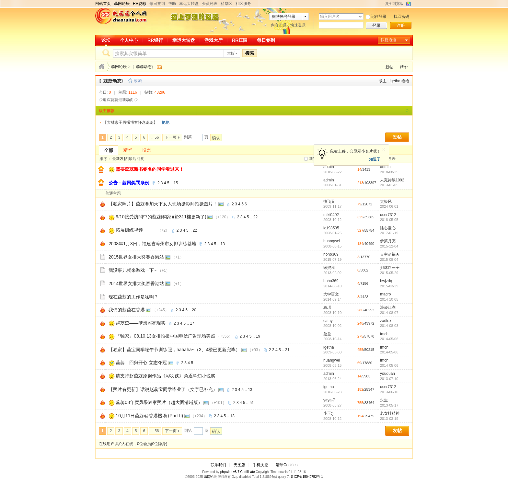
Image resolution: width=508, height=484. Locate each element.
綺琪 (327, 307)
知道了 (375, 159)
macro (385, 294)
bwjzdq (386, 281)
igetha (395, 81)
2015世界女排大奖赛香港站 (136, 256)
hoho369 (331, 254)
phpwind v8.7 (229, 472)
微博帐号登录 (283, 16)
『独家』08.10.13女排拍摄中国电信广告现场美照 (165, 336)
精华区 (226, 3)
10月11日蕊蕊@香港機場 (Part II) (149, 415)
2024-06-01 (389, 206)
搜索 (249, 53)
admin (385, 167)
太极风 (386, 201)
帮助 (172, 3)
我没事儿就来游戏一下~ (132, 270)
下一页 (171, 137)
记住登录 (379, 16)
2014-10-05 (389, 299)
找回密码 (401, 16)
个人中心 (129, 40)
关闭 (384, 150)
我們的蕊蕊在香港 (127, 309)
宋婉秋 (329, 267)
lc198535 (331, 228)
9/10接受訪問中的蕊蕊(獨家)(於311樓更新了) (161, 216)
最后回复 (136, 158)
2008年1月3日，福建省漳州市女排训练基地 (152, 243)
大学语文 (331, 294)
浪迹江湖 (388, 307)
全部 (108, 150)
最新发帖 (120, 158)
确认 (216, 137)
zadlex (385, 320)
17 (192, 323)
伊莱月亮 (388, 241)
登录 (376, 25)
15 (176, 183)
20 (194, 310)
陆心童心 (388, 228)
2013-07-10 (389, 379)
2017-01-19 (389, 233)
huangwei (331, 241)
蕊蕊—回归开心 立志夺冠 (141, 362)
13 (223, 244)
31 (287, 350)
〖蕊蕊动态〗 (144, 66)
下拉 (360, 16)
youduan (387, 373)
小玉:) (328, 413)
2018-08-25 (389, 172)
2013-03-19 (389, 419)
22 (255, 217)
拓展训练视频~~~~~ (136, 230)
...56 (155, 137)
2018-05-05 (389, 220)
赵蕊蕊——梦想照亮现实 (141, 323)
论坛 (105, 40)
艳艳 (405, 81)
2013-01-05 (389, 185)
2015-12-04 (389, 246)
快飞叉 (329, 201)
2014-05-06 (389, 339)
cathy (328, 320)
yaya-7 (329, 400)
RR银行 (155, 40)
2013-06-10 (389, 392)
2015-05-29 (389, 273)
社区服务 (243, 3)
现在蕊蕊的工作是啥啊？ (133, 296)
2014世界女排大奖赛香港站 (136, 283)
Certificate (247, 472)
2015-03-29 (389, 286)
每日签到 (157, 3)
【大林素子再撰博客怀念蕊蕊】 (130, 122)
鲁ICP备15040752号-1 (307, 476)
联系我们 (218, 465)
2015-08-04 (389, 259)
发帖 (397, 137)
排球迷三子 (389, 267)
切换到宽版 (394, 3)
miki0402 (331, 215)
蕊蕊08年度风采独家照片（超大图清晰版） (159, 402)
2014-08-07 (389, 313)
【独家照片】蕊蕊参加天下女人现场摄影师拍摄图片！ (163, 203)
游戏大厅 (213, 40)
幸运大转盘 (189, 3)
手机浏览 (260, 465)
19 (258, 336)
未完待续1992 (392, 180)
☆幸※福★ (389, 254)
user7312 (388, 215)
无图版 (239, 465)
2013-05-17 (389, 405)
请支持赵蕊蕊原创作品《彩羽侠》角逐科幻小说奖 (165, 375)
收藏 (138, 80)
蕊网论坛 (119, 66)
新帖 (389, 67)
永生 (384, 400)
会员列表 (209, 3)
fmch (384, 334)
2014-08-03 (389, 326)
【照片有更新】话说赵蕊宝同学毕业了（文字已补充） (163, 389)
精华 (404, 67)
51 (251, 402)
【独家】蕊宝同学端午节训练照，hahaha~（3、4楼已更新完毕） (174, 349)
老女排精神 (389, 413)
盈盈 (327, 334)
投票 (146, 150)
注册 (401, 25)
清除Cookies (286, 465)
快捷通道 (388, 40)
